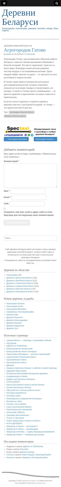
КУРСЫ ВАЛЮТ (13, 382)
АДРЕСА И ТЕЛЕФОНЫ (16, 346)
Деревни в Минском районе (15, 116)
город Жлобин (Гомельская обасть (21, 357)
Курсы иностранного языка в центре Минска (25, 385)
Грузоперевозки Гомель (16, 360)
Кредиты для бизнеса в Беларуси (20, 379)
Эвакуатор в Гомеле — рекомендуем (22, 429)
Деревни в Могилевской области (20, 292)
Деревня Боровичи (14, 317)
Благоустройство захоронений (19, 349)
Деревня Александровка (16, 320)
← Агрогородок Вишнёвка (16, 139)
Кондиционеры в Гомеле (16, 376)
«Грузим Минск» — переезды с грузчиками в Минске (28, 340)
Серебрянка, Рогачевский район (20, 312)
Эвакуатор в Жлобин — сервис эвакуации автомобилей (30, 432)
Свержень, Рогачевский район (35, 457)
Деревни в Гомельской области (19, 283)
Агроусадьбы (12, 275)
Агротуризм (11, 343)
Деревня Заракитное (15, 326)
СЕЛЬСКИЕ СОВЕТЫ (15, 412)
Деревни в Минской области (18, 46)
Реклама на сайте (14, 401)
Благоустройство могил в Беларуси (21, 351)
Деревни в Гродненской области (20, 286)
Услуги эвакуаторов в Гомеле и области (23, 421)
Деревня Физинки (13, 323)
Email (7, 197)
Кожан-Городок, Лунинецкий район (36, 455)
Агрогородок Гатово (14, 306)
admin (8, 54)
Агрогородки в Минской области (22, 112)
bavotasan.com (40, 483)
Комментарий (11, 161)
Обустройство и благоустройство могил (23, 390)
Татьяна (9, 455)
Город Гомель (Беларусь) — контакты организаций (28, 354)
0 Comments (30, 54)
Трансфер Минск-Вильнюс (17, 415)
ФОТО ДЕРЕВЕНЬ (14, 423)
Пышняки (24, 449)
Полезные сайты (13, 396)
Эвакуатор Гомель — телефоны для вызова (25, 435)
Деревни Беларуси (20, 18)
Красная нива (12, 315)
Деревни (10, 365)
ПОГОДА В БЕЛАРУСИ (16, 393)
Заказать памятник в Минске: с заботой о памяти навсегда (31, 368)
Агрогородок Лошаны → (45, 139)
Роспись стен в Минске (16, 404)
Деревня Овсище (27, 452)
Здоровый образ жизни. (16, 371)
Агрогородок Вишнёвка (16, 309)
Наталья (10, 457)
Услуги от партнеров (15, 418)
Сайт (6, 203)
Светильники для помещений (19, 410)
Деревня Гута (12, 328)
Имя (6, 191)
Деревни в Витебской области (19, 281)
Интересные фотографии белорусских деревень (27, 373)
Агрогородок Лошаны (15, 303)
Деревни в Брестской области (19, 278)
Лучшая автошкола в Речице (18, 387)
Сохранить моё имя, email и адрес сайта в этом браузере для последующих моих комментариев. (29, 213)
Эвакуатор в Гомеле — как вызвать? (22, 426)
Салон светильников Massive (18, 407)
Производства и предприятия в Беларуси (24, 398)
